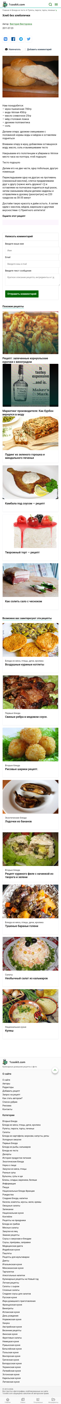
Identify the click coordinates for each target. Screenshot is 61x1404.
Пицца (5, 1187)
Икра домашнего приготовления (18, 1301)
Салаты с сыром (10, 1286)
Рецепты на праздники (14, 1220)
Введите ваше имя (14, 244)
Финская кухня (10, 1334)
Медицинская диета (12, 1246)
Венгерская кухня (11, 1356)
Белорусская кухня (12, 1363)
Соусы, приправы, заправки (16, 1242)
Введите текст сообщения (18, 270)
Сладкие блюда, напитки (15, 1198)
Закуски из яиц (10, 1231)
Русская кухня (9, 1297)
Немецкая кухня (10, 1341)
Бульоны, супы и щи (12, 1176)
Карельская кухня (11, 1378)
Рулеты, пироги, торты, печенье (18, 1128)
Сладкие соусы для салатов (16, 1294)
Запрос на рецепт (11, 1094)
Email (7, 257)
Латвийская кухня (11, 1371)
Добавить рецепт (11, 1091)
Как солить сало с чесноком (23, 601)
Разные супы (9, 1172)
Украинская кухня (11, 1367)
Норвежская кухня (11, 1319)
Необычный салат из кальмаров (26, 978)
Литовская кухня (11, 1382)
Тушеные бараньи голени (21, 926)
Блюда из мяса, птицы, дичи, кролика (24, 661)
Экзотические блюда (15, 818)
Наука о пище (9, 1165)
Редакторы (8, 1087)
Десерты (6, 1154)
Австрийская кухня (12, 1327)
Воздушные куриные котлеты (24, 664)
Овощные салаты (11, 1205)
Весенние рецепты (11, 1330)
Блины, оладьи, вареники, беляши (19, 1180)
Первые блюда (12, 713)
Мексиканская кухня (12, 1268)
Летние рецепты (10, 1282)
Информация (9, 1183)
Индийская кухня (11, 1249)
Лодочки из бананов (18, 821)
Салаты (9, 974)
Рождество (8, 1194)
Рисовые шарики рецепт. (21, 769)
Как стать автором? (12, 1098)
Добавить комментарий (39, 49)
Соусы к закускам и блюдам (16, 1238)
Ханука (6, 1323)
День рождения (10, 1316)
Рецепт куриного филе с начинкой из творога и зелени (29, 875)
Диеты (5, 1260)
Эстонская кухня (10, 1374)
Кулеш (9, 1030)
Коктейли (7, 1216)
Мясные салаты (10, 1227)
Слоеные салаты (11, 1290)
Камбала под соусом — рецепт (25, 503)
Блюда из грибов (11, 1224)
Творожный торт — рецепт (22, 552)
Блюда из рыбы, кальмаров (16, 1147)
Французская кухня (12, 1305)
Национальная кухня (15, 1027)
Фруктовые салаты (12, 1338)
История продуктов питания (16, 1158)
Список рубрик (9, 1102)
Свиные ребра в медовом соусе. (26, 716)
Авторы (6, 1083)
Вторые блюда (12, 765)
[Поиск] (50, 4)
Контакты (7, 1109)
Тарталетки (8, 1271)
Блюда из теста (10, 1150)
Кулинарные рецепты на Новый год (20, 1279)
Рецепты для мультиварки (15, 1257)
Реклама (6, 1105)
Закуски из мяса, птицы (14, 1169)
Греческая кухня (10, 1360)
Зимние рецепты (11, 1235)
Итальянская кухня (12, 1264)
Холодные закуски (11, 1139)
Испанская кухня (11, 1312)
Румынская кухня (11, 1345)
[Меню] (56, 4)
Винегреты (7, 1308)
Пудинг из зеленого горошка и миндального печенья (25, 456)
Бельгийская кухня (12, 1349)
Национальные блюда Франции (18, 1191)
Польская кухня (10, 1352)
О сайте (6, 1080)
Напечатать (13, 49)
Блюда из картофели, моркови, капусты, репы (25, 1136)
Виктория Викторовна (21, 24)
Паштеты (7, 1253)
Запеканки (7, 1209)
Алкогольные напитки (13, 1275)
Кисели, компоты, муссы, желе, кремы (21, 1202)
